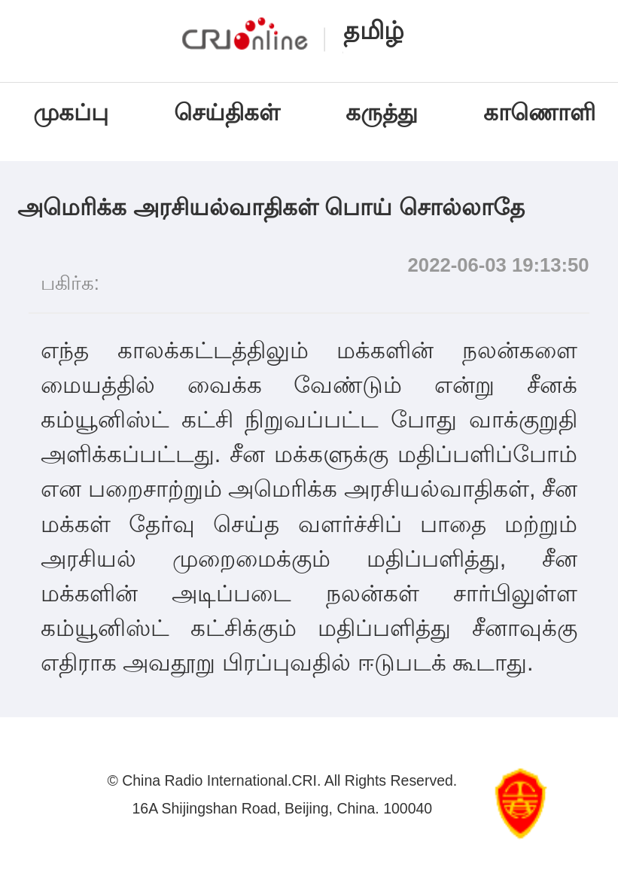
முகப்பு (70, 112)
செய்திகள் (227, 112)
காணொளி (542, 112)
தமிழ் (373, 30)
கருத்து (382, 112)
